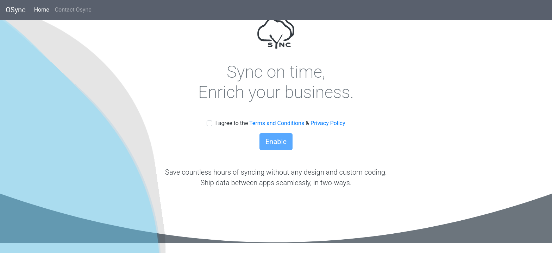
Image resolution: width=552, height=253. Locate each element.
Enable (276, 141)
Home (43, 9)
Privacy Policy (327, 123)
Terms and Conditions (277, 123)
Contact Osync (74, 9)
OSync (16, 10)
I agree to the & (280, 123)
